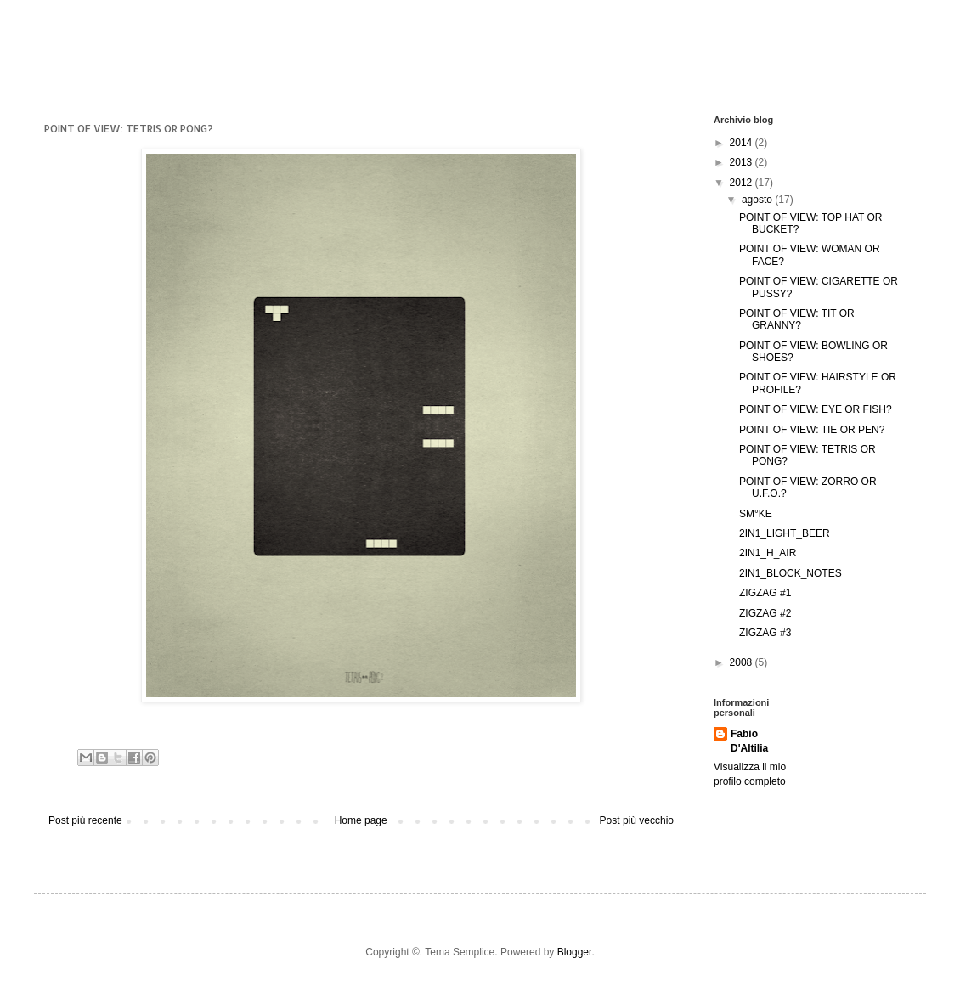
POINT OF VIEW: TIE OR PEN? (811, 430)
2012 (742, 183)
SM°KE (755, 514)
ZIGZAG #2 (765, 613)
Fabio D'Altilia (749, 741)
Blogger (574, 952)
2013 (742, 162)
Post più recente (85, 820)
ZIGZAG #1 (765, 593)
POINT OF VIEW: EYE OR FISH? (815, 409)
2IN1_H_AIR (767, 553)
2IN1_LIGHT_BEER (784, 533)
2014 (742, 143)
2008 (742, 662)
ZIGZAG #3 (765, 633)
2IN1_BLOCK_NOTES (790, 573)
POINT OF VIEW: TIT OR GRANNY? (797, 319)
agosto (758, 200)
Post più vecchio (637, 820)
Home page (361, 820)
